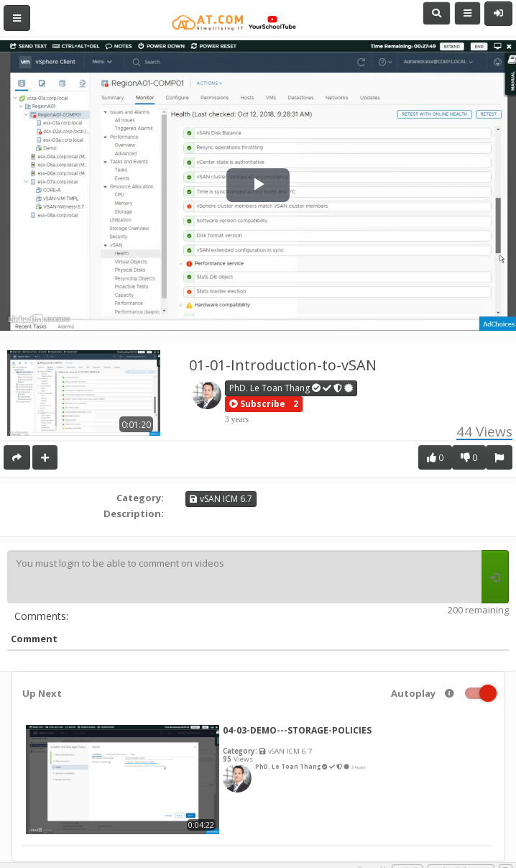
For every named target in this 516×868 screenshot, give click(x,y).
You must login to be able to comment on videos (244, 576)
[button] (257, 404)
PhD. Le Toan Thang (291, 388)
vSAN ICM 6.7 (221, 499)
